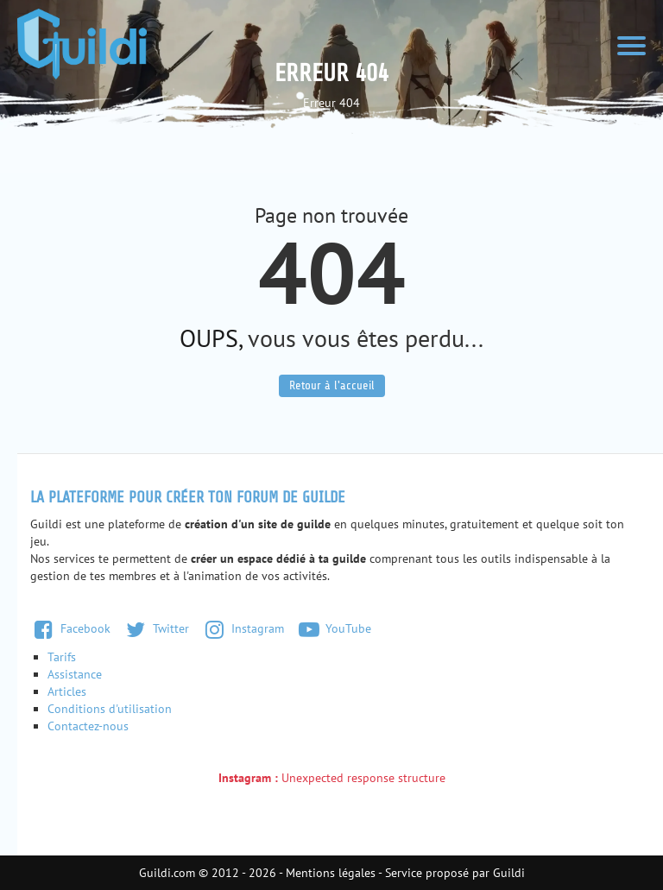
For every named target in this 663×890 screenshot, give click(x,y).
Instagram (242, 628)
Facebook (70, 628)
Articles (66, 691)
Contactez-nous (88, 726)
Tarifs (61, 657)
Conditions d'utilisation (109, 708)
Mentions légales (331, 873)
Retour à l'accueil (332, 385)
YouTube (334, 628)
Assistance (74, 674)
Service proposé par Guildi (455, 873)
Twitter (156, 628)
